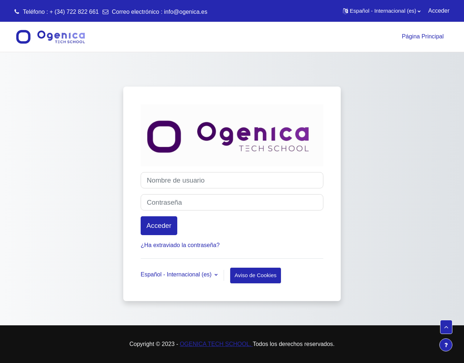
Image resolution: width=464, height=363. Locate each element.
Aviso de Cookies (256, 275)
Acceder (439, 11)
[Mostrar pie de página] (445, 344)
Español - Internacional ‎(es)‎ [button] (177, 274)
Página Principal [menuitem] (423, 36)
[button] (381, 11)
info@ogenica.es (185, 12)
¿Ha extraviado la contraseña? (180, 245)
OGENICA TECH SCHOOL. (216, 344)
